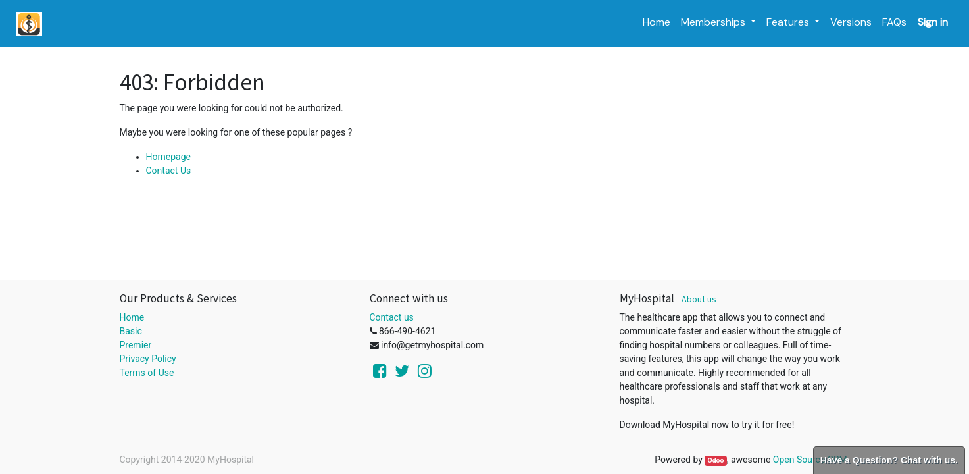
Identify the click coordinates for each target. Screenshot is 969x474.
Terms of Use (147, 372)
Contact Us (168, 170)
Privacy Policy (148, 359)
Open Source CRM (810, 459)
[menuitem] (656, 22)
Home (132, 317)
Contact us (392, 317)
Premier (136, 345)
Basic (131, 331)
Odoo (715, 460)
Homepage (168, 156)
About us (699, 299)
